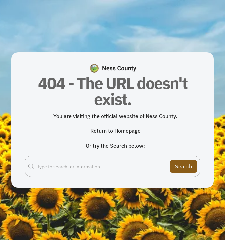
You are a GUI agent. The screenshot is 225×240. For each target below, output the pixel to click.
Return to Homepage (115, 130)
